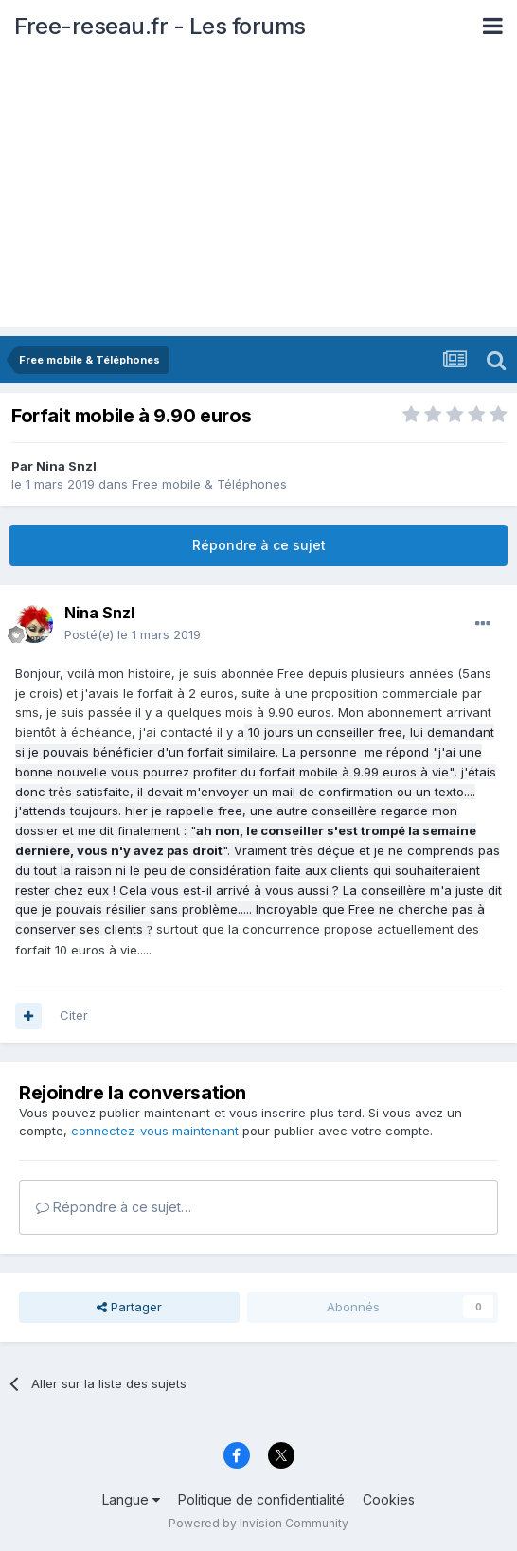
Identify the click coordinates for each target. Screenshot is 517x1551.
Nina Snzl (66, 465)
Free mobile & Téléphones (209, 483)
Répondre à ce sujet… (113, 1207)
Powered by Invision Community (258, 1523)
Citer (74, 1015)
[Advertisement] (258, 194)
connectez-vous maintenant (155, 1130)
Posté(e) (132, 634)
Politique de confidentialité (261, 1499)
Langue (131, 1499)
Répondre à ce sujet (259, 545)
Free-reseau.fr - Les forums (160, 26)
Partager (129, 1306)
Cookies (389, 1499)
